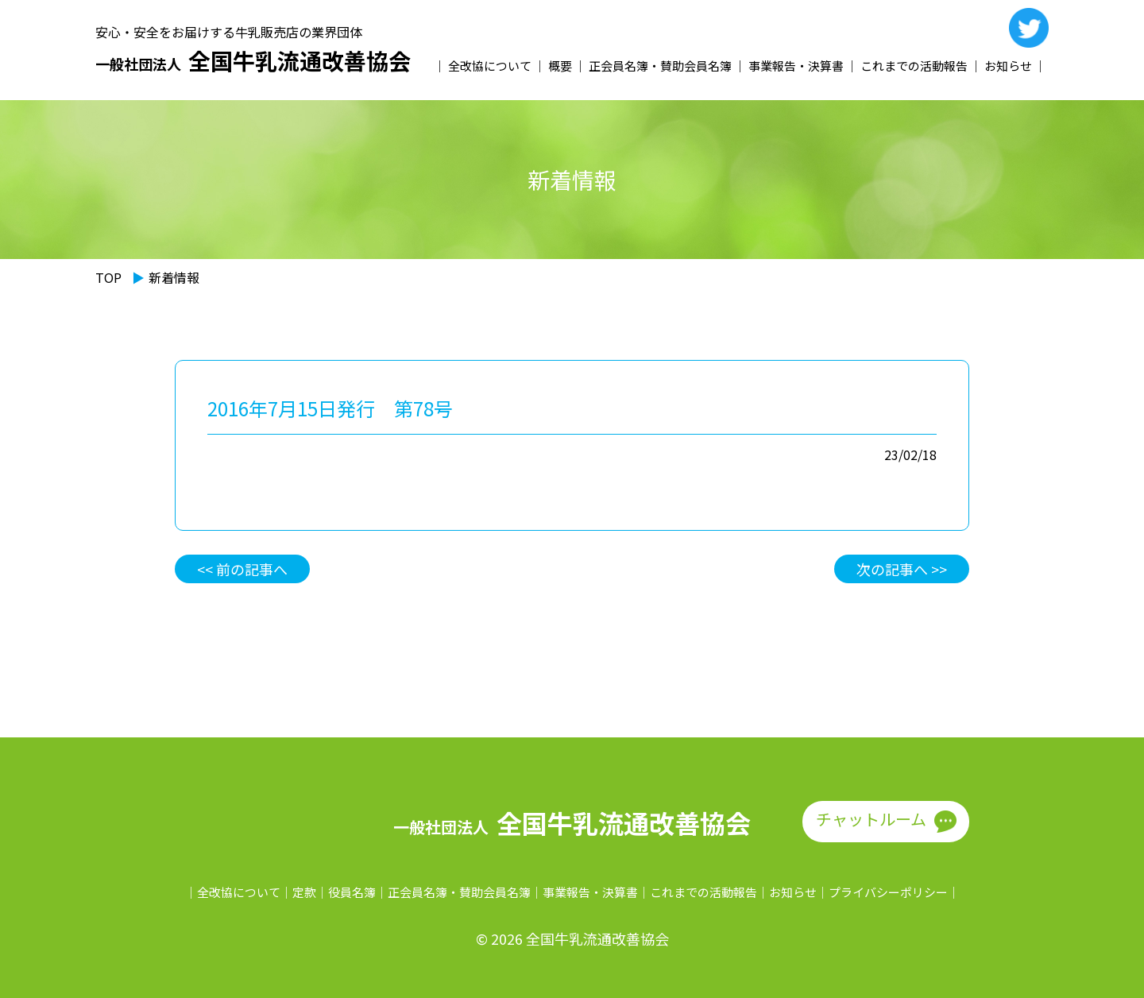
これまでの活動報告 (914, 65)
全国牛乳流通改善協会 (253, 61)
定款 (304, 892)
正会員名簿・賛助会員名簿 (660, 65)
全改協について (489, 65)
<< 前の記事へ (242, 569)
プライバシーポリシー (888, 892)
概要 (560, 65)
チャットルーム (871, 818)
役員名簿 (352, 892)
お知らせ (1008, 65)
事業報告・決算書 (796, 65)
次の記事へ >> (901, 569)
